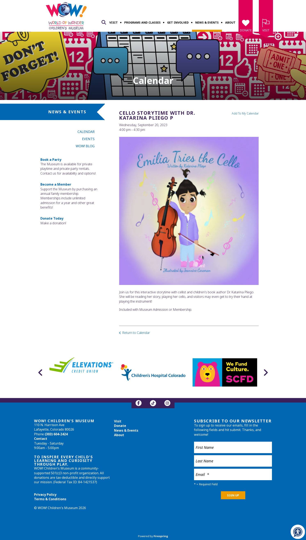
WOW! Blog (85, 146)
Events (88, 139)
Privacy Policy (45, 494)
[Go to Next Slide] (266, 372)
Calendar (86, 131)
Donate (246, 30)
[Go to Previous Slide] (40, 372)
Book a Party (50, 159)
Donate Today (51, 218)
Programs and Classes (142, 22)
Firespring (161, 536)
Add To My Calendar (245, 113)
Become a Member (55, 184)
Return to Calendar (136, 332)
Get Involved (178, 22)
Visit (113, 22)
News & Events (207, 22)
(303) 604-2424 (56, 434)
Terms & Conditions (50, 499)
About (230, 22)
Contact (40, 438)
